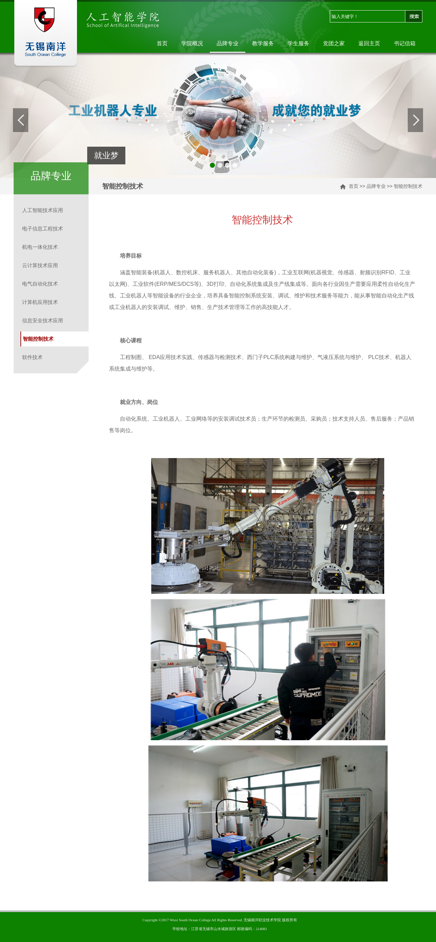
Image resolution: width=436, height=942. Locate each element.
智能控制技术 (408, 186)
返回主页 (369, 43)
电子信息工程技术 (42, 228)
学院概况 (192, 43)
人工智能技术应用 (42, 210)
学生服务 (298, 43)
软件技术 (32, 357)
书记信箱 (405, 43)
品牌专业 (227, 43)
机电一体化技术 (40, 247)
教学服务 (263, 43)
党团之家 (334, 43)
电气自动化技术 (40, 284)
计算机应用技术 (40, 302)
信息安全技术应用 (42, 320)
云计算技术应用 (40, 265)
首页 (162, 43)
